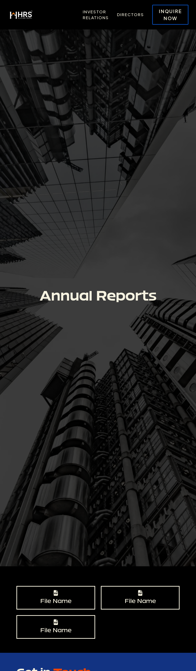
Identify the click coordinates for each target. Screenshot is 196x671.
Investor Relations (96, 14)
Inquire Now (170, 14)
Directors (130, 14)
